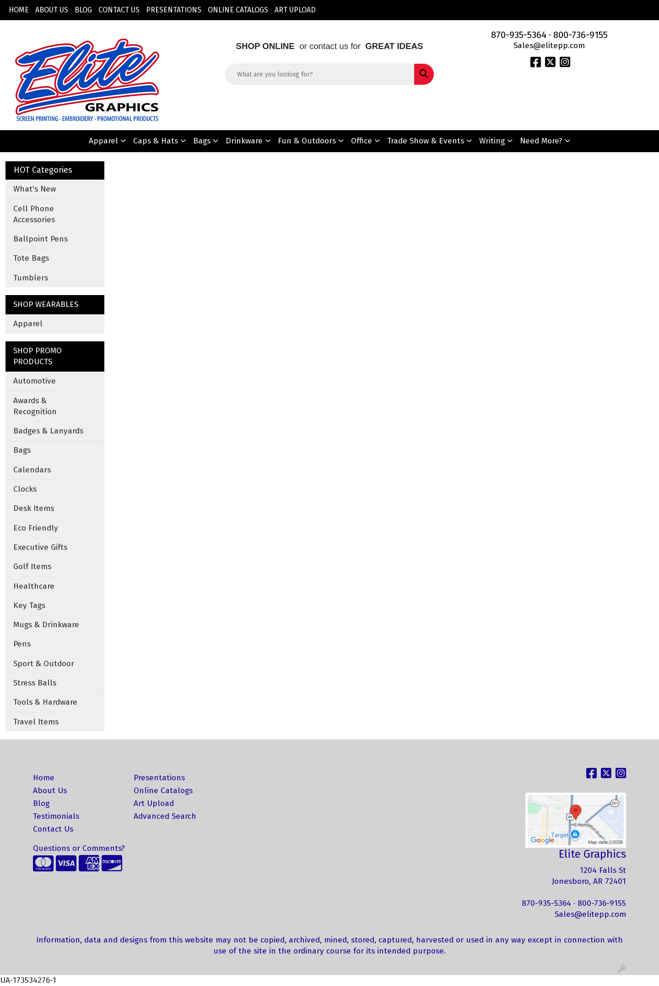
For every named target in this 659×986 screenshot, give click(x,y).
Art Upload (295, 9)
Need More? (541, 141)
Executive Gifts (40, 547)
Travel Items (36, 722)
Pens (22, 644)
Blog (83, 9)
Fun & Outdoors (307, 141)
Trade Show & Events (425, 141)
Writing (492, 141)
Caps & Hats (155, 141)
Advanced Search (165, 816)
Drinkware (244, 141)
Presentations (173, 9)
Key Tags (29, 605)
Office (361, 141)
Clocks (25, 489)
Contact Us (119, 9)
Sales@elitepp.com (549, 45)
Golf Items (32, 566)
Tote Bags (31, 258)
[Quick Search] (320, 74)
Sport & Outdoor (43, 663)
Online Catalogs (238, 9)
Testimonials (56, 816)
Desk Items (33, 508)
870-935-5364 (518, 34)
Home (19, 9)
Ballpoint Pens (40, 239)
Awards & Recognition (35, 406)
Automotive (34, 381)
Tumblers (30, 278)
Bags (202, 141)
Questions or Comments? (79, 848)
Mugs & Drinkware (46, 625)
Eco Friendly (35, 528)
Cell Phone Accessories (34, 214)
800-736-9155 (580, 34)
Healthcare (33, 586)
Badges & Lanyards (48, 431)
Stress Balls (34, 683)
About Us (51, 9)
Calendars (32, 470)
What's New (34, 189)
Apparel (103, 141)
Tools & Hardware (45, 702)
